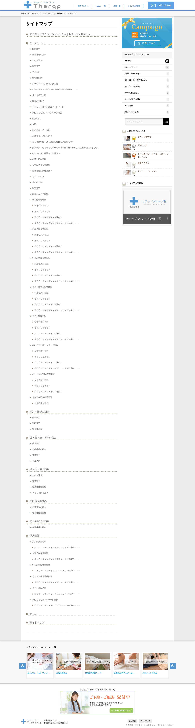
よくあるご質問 (134, 6)
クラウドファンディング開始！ (46, 84)
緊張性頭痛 (37, 78)
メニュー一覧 (101, 6)
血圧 (34, 124)
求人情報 (34, 535)
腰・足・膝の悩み (39, 469)
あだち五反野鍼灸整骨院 (43, 374)
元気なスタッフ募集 (41, 165)
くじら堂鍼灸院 (39, 588)
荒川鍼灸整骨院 (39, 200)
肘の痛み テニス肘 (41, 130)
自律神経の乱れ (39, 54)
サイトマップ (37, 622)
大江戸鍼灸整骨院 (40, 229)
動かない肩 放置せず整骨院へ (46, 153)
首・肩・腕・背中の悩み (43, 437)
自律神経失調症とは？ (42, 171)
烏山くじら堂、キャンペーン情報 (47, 113)
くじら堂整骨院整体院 (42, 287)
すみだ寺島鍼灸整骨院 (42, 397)
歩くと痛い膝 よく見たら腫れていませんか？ (53, 142)
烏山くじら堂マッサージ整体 (45, 345)
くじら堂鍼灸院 (39, 316)
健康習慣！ (37, 118)
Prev (23, 666)
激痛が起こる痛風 (40, 194)
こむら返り (37, 60)
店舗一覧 (116, 6)
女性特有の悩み (38, 501)
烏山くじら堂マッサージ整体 (45, 600)
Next (173, 666)
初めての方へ (83, 6)
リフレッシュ (38, 176)
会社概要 (132, 721)
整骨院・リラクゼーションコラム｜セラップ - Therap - (42, 13)
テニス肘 (36, 72)
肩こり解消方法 (39, 95)
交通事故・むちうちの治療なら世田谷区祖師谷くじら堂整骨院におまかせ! (65, 147)
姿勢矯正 (36, 66)
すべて (33, 614)
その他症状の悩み (39, 521)
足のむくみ (37, 182)
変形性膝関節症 (41, 206)
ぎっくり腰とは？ (42, 211)
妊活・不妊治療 (39, 159)
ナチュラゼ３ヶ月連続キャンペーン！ (49, 107)
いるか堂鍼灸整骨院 (41, 258)
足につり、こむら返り (42, 136)
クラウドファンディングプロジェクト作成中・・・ (55, 89)
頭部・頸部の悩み (39, 411)
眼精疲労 (36, 49)
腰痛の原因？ (38, 101)
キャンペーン (37, 43)
